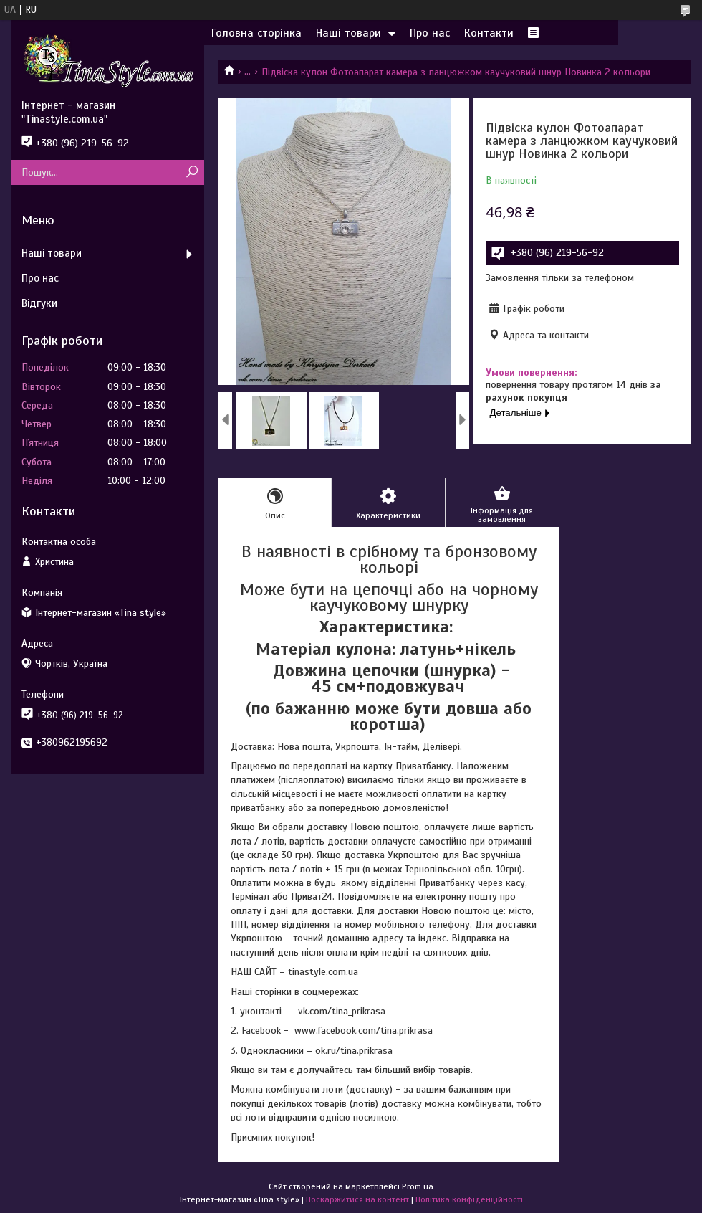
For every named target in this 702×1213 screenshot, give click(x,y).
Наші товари (348, 33)
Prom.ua (417, 1186)
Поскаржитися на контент (357, 1199)
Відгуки (39, 303)
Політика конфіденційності (469, 1199)
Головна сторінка (256, 33)
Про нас (430, 33)
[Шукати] (191, 172)
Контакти (489, 33)
